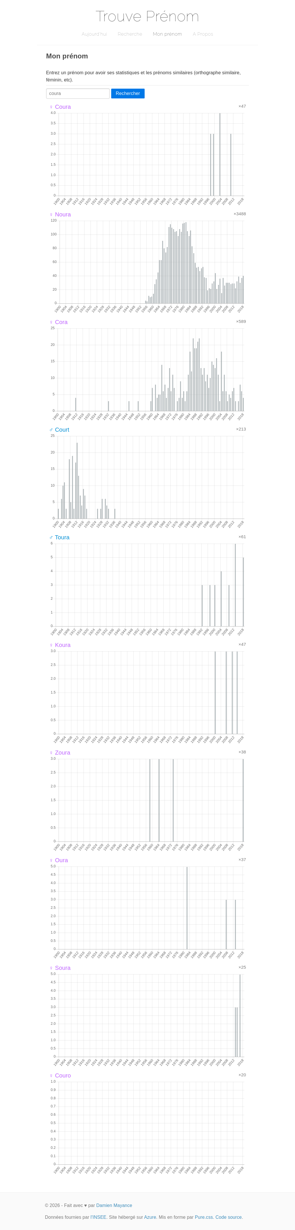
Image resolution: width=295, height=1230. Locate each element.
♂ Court (59, 429)
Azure (150, 1217)
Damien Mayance (114, 1205)
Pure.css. (204, 1217)
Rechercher (128, 93)
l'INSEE (98, 1217)
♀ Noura (60, 214)
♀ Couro (60, 1075)
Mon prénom (167, 34)
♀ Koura (60, 645)
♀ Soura (60, 968)
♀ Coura (60, 107)
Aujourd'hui (94, 34)
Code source (228, 1217)
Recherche (130, 34)
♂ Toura (59, 537)
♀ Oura (58, 860)
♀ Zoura (59, 752)
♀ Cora (58, 322)
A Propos (203, 34)
